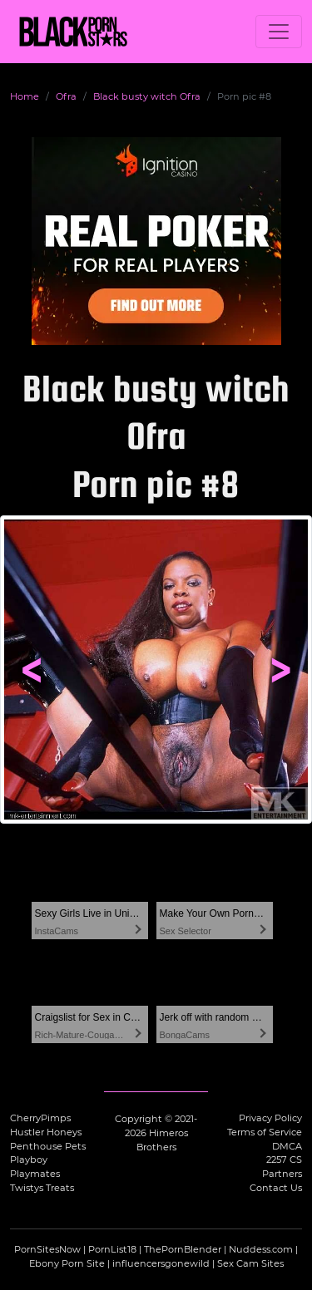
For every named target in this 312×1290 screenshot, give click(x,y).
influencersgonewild (161, 1263)
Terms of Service (264, 1132)
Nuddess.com (261, 1249)
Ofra (66, 96)
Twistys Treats (42, 1188)
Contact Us (276, 1188)
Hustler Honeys (46, 1132)
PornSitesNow (47, 1249)
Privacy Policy (270, 1118)
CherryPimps (40, 1118)
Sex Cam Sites (250, 1263)
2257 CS (284, 1159)
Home (24, 96)
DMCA (287, 1146)
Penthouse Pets (48, 1146)
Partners (282, 1173)
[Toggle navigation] (278, 31)
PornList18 (112, 1249)
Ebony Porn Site (67, 1263)
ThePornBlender (182, 1249)
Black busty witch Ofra (147, 96)
